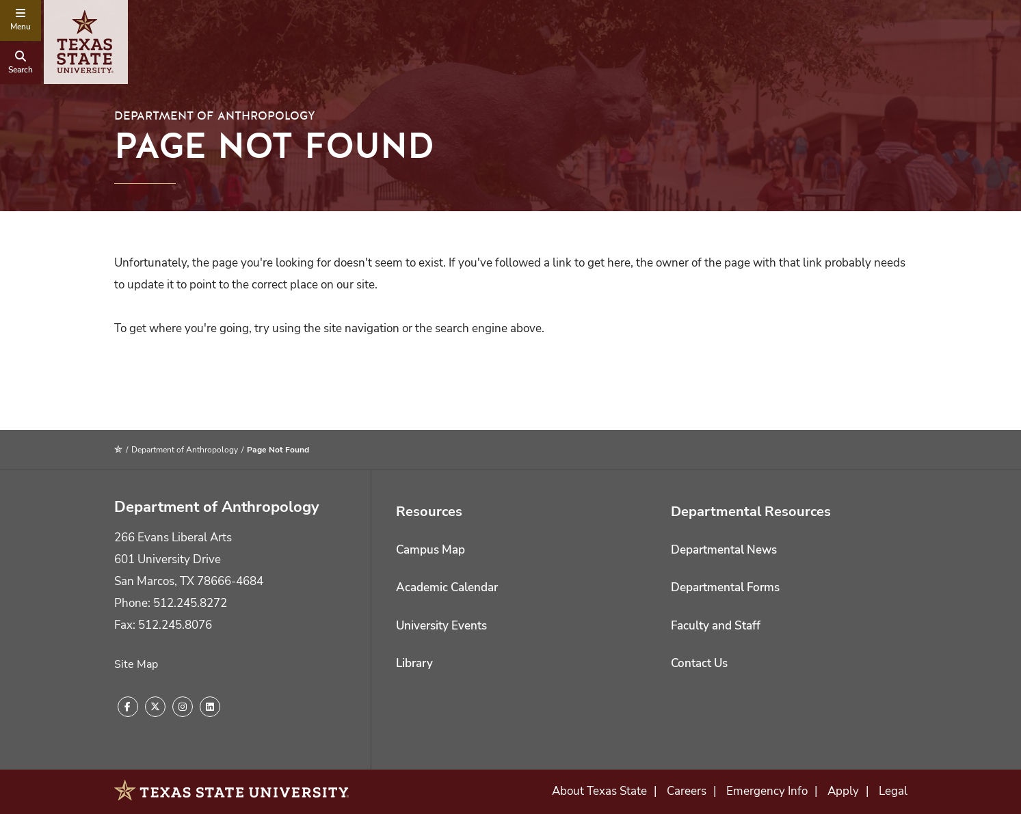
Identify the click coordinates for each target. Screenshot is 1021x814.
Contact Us (699, 663)
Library (414, 663)
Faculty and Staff (715, 626)
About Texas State (599, 791)
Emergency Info (767, 791)
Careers (686, 791)
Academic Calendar (447, 587)
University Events (441, 626)
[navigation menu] (20, 20)
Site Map (136, 664)
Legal (893, 791)
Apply (843, 791)
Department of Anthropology (214, 116)
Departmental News (724, 550)
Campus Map (430, 550)
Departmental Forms (725, 587)
